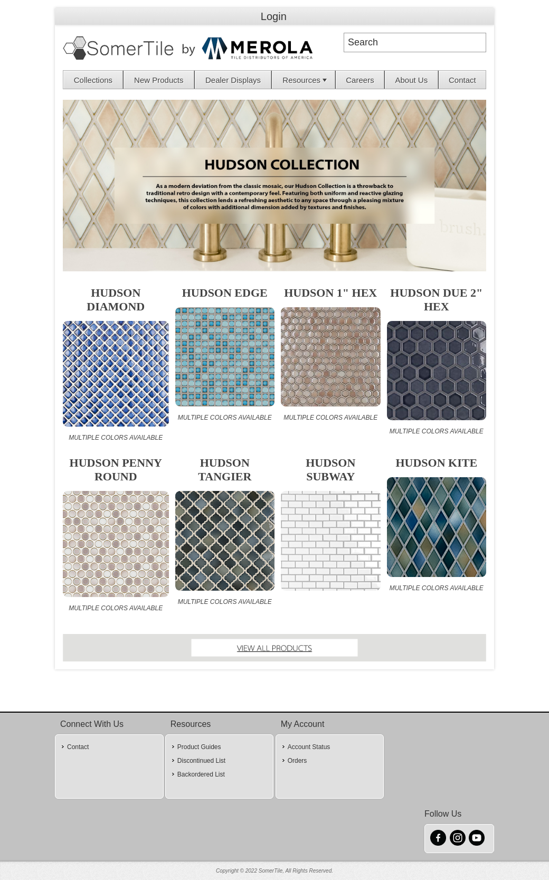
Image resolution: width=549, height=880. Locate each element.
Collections (93, 79)
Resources (305, 79)
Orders (297, 760)
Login (274, 16)
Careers (360, 79)
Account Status (309, 747)
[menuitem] (93, 80)
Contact (462, 79)
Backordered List (201, 774)
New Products (158, 79)
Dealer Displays (233, 79)
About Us (411, 79)
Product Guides (199, 747)
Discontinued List (201, 760)
